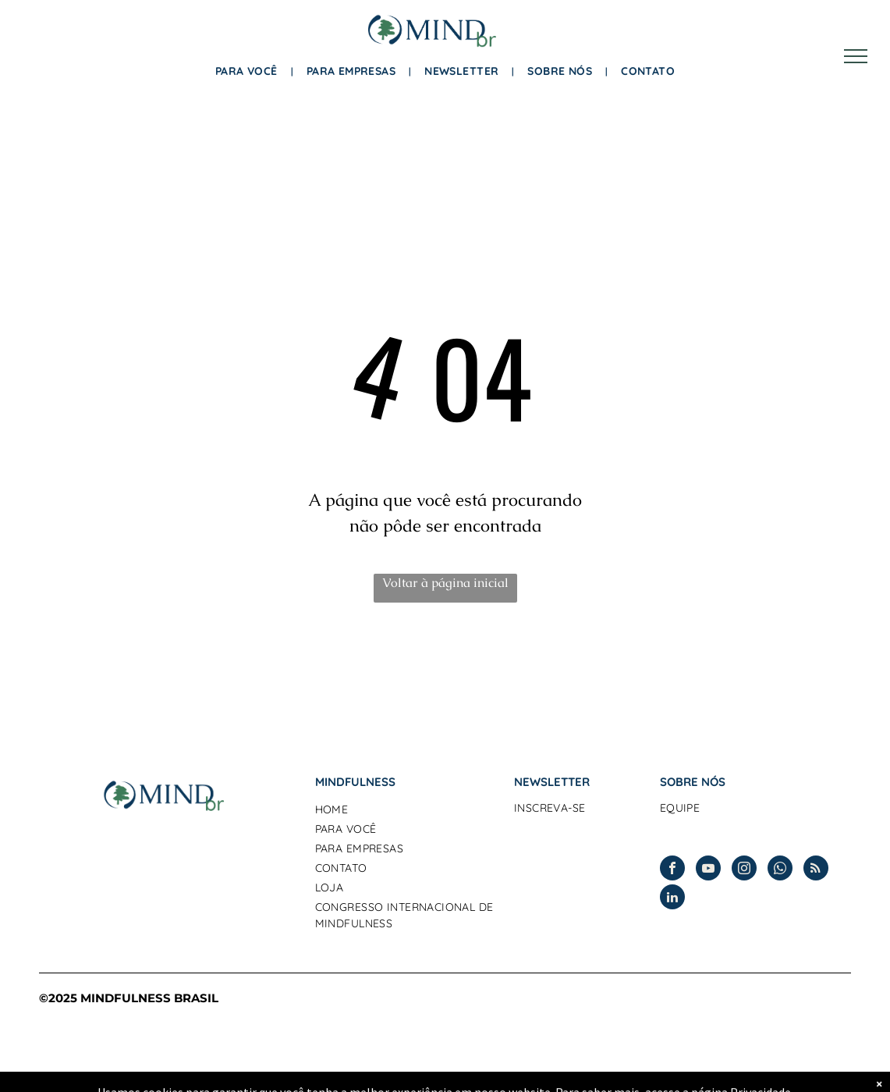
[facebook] (672, 869)
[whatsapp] (780, 869)
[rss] (815, 869)
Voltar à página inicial (445, 582)
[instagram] (744, 869)
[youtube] (708, 869)
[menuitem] (249, 71)
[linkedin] (672, 898)
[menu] (855, 56)
